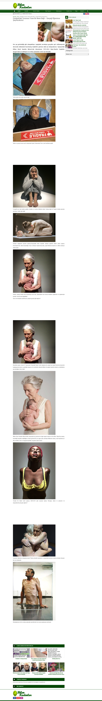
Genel (18, 16)
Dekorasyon (59, 11)
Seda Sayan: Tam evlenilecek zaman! (79, 45)
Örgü (76, 11)
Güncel (82, 11)
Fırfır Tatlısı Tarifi (77, 20)
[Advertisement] (25, 32)
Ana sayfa (14, 11)
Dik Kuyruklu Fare (56, 658)
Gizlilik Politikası (27, 13)
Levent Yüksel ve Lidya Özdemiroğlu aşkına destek (79, 40)
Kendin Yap (69, 11)
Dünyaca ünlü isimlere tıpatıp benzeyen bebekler (38, 673)
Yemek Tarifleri (36, 11)
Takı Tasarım (48, 11)
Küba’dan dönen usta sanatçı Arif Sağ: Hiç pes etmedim (21, 673)
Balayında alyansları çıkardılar (79, 25)
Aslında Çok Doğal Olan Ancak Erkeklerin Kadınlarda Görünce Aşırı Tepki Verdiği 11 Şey (56, 674)
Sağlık (19, 11)
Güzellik (26, 11)
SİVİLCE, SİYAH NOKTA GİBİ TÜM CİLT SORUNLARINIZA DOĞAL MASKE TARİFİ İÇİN (80, 36)
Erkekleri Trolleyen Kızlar (21, 658)
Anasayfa (14, 16)
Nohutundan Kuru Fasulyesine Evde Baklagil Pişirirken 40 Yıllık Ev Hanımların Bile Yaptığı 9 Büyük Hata (81, 32)
